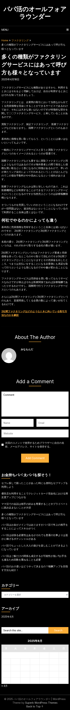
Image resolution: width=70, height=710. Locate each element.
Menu (4, 29)
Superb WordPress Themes (41, 702)
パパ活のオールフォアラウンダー (35, 12)
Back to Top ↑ (34, 706)
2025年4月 (7, 616)
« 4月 (4, 685)
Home (4, 40)
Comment (35, 404)
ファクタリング (20, 40)
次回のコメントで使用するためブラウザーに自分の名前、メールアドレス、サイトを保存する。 (34, 444)
